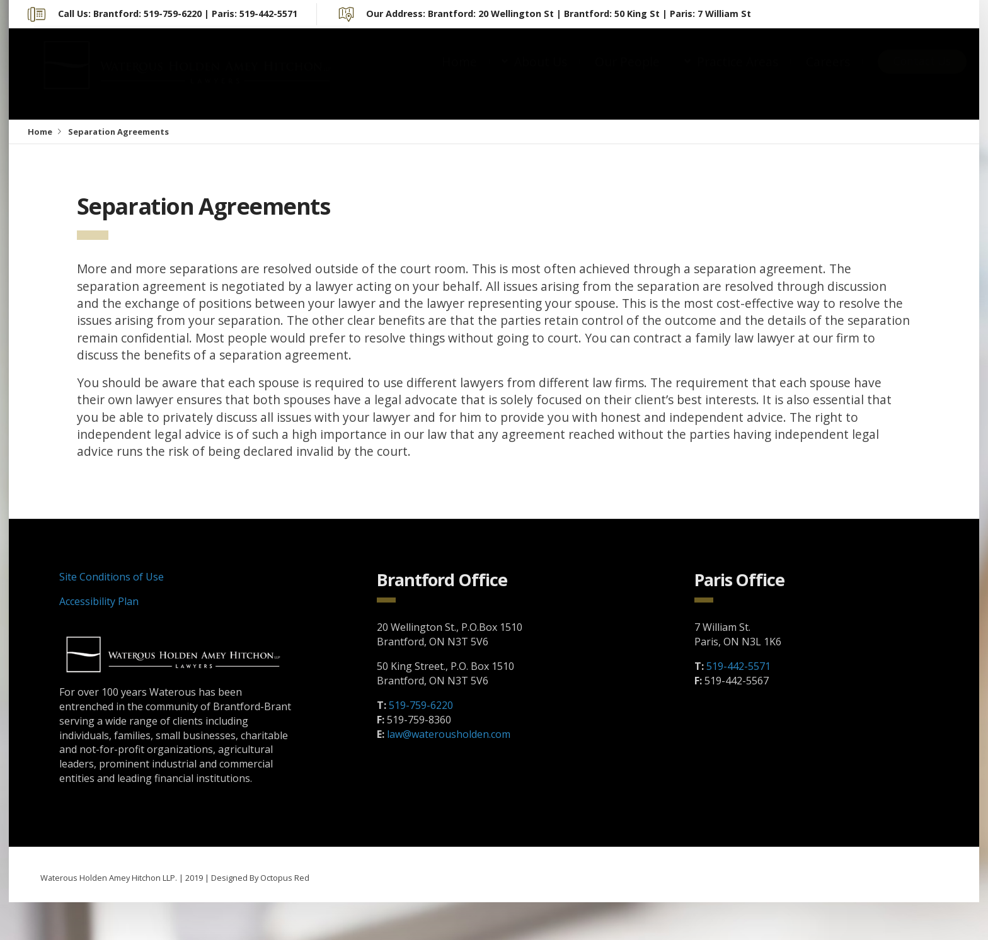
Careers (828, 73)
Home (459, 73)
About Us (540, 73)
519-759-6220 (421, 705)
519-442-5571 (738, 666)
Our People (627, 73)
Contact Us (922, 73)
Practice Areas (737, 73)
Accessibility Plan (99, 601)
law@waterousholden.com (448, 734)
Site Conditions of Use (111, 577)
